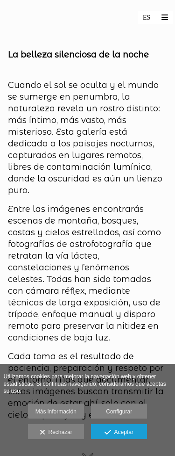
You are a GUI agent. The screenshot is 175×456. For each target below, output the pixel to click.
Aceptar (119, 432)
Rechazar (56, 432)
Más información (56, 411)
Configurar (119, 411)
